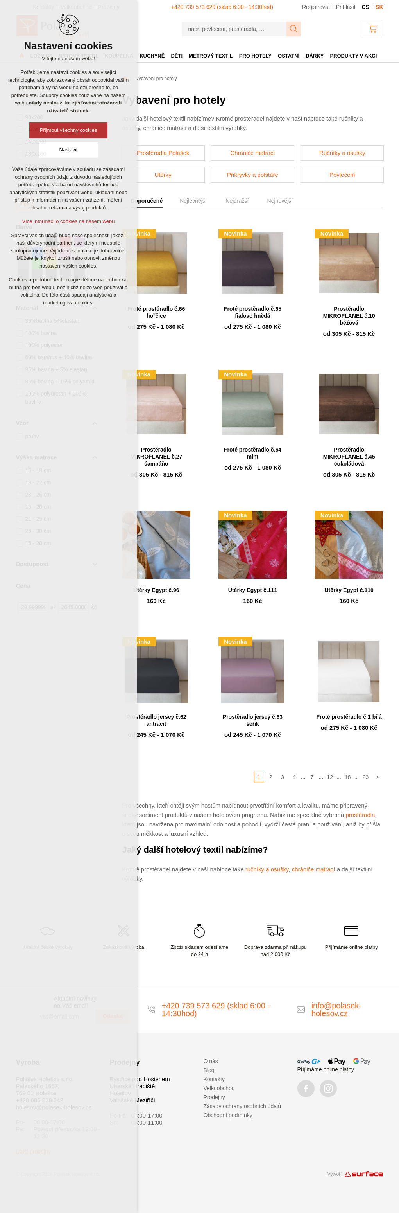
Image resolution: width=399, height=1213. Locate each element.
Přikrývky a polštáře (252, 174)
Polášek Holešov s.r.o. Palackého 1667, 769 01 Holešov (45, 1086)
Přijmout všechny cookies (68, 130)
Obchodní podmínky (228, 1115)
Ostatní (288, 56)
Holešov (120, 1093)
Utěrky (162, 174)
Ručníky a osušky (342, 152)
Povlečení (342, 174)
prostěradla (360, 815)
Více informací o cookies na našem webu (68, 221)
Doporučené (147, 201)
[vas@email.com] (64, 1016)
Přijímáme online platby (325, 1069)
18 (348, 777)
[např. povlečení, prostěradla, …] (234, 29)
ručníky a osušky (267, 869)
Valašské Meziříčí (132, 1100)
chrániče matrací (313, 869)
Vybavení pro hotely (156, 78)
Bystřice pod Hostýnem (140, 1079)
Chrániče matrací (252, 152)
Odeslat (113, 1016)
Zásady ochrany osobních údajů (242, 1106)
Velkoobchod (219, 1088)
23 (366, 777)
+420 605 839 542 (39, 1100)
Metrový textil (211, 56)
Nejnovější (280, 201)
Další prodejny (33, 1151)
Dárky (315, 56)
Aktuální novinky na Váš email (75, 1002)
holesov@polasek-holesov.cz (53, 1107)
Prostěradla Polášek (163, 152)
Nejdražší (237, 201)
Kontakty (214, 1079)
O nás (211, 1061)
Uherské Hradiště (132, 1086)
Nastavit (68, 150)
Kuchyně (152, 56)
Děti (177, 56)
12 (330, 777)
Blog (209, 1070)
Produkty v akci (353, 56)
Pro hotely (255, 56)
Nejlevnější (193, 201)
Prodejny (214, 1097)
